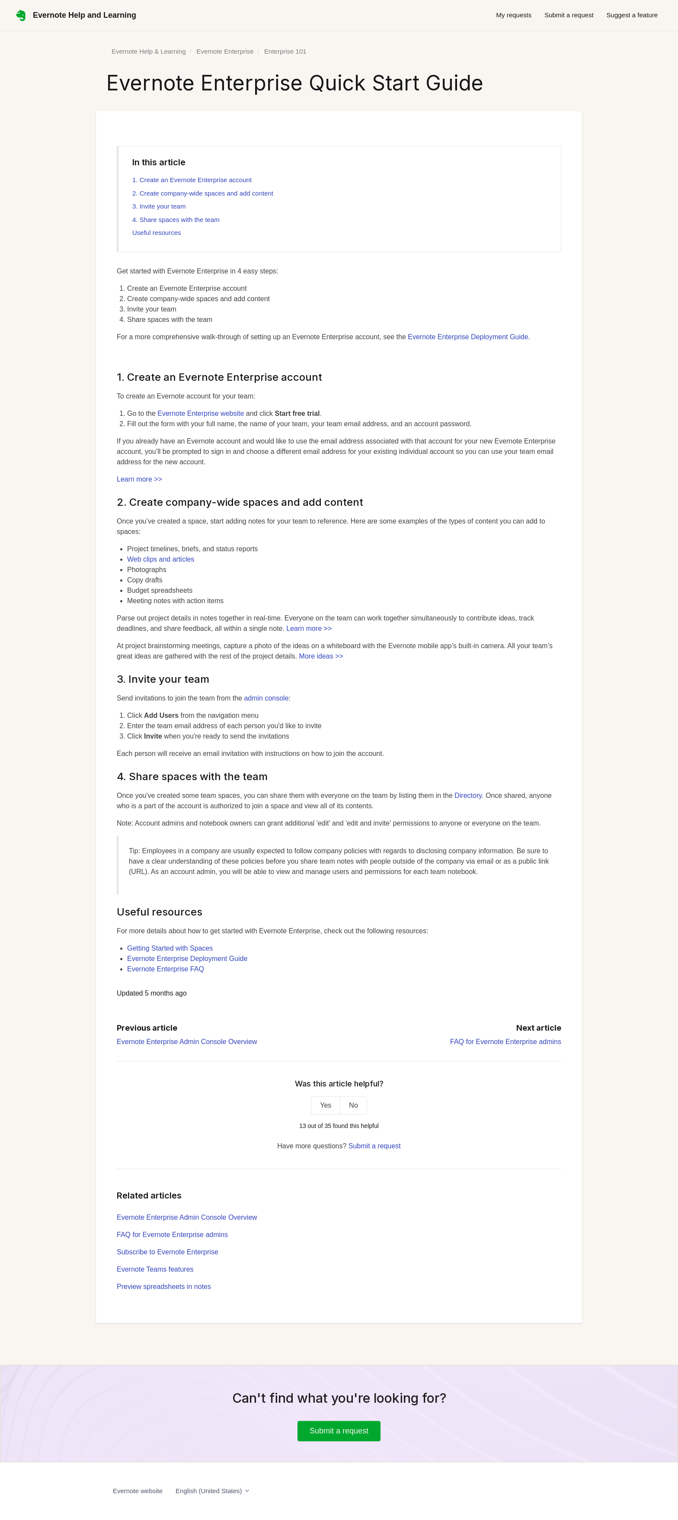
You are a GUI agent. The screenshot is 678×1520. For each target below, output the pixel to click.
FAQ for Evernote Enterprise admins (505, 1041)
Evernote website (138, 1490)
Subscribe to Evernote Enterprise (167, 1252)
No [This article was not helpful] (353, 1105)
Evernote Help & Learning (149, 51)
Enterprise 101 (285, 51)
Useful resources (156, 232)
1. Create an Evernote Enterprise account (192, 179)
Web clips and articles (160, 559)
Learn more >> (139, 479)
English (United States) (213, 1490)
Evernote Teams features (155, 1269)
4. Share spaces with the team (176, 219)
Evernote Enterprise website (200, 413)
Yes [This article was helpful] (325, 1105)
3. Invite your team (158, 206)
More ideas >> (321, 656)
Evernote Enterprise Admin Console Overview (187, 1041)
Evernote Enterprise (225, 51)
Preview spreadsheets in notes (164, 1286)
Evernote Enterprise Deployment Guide (468, 337)
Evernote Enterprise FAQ (165, 969)
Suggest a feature (632, 15)
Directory (468, 795)
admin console (266, 698)
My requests (513, 15)
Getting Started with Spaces (170, 948)
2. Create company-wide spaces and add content (202, 193)
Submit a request (568, 15)
